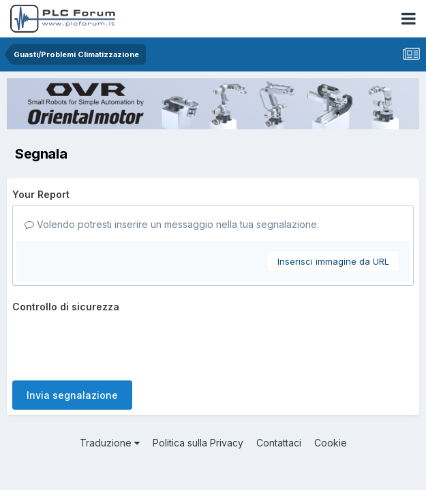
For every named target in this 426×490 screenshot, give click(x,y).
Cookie (330, 442)
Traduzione (110, 442)
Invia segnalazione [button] (72, 395)
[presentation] (115, 343)
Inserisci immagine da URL (333, 261)
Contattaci (278, 442)
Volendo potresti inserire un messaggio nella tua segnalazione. (172, 224)
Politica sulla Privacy (198, 442)
